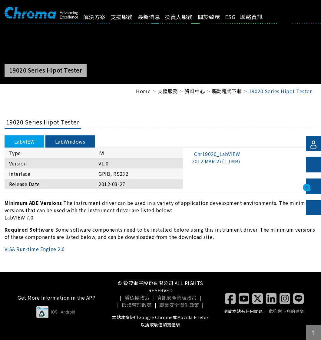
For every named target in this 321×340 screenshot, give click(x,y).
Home (143, 91)
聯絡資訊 (258, 17)
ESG (237, 17)
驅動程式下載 (227, 91)
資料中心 (195, 91)
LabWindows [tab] (70, 141)
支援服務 (128, 17)
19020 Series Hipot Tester (280, 91)
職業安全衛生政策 (179, 304)
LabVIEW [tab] (24, 141)
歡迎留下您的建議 (286, 311)
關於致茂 (216, 17)
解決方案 (101, 17)
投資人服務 (186, 17)
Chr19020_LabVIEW (216, 157)
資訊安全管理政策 (177, 297)
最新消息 (155, 17)
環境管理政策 (137, 304)
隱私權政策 (136, 297)
